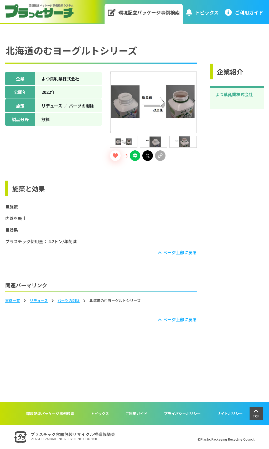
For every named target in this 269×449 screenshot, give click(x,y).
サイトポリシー (230, 413)
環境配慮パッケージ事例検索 (144, 12)
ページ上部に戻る (180, 252)
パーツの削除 (69, 300)
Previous (114, 101)
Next (195, 101)
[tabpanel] (153, 102)
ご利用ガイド (136, 413)
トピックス (202, 12)
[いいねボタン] (115, 155)
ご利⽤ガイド (244, 12)
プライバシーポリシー (182, 413)
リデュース (39, 300)
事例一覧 (12, 300)
